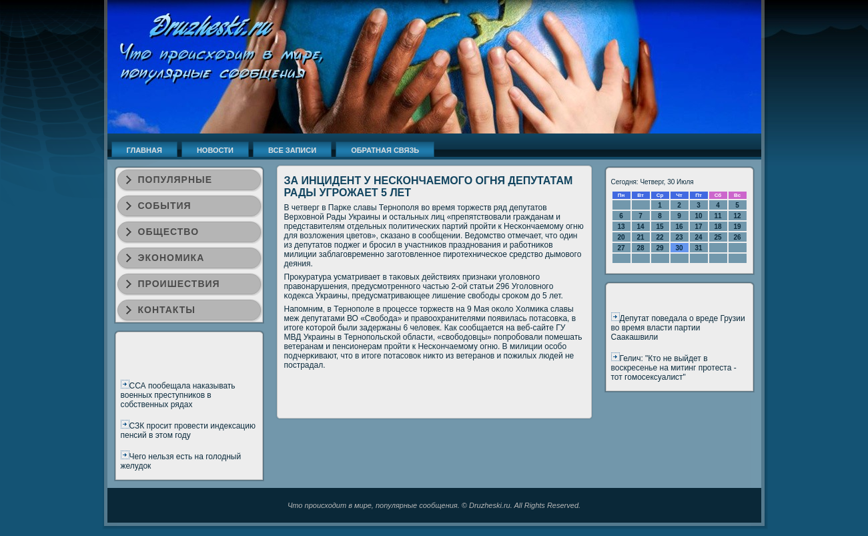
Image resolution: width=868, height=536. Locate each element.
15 (659, 226)
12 (737, 216)
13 (620, 226)
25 (717, 237)
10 (698, 216)
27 (620, 248)
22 (659, 237)
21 (640, 237)
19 (737, 226)
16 (679, 226)
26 (737, 237)
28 (640, 248)
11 (717, 216)
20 (620, 237)
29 (659, 248)
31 (698, 248)
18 (717, 226)
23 (679, 237)
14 (640, 226)
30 (679, 248)
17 (698, 226)
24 (698, 237)
